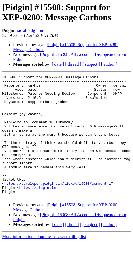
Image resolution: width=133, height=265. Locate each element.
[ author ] (109, 64)
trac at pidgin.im (29, 30)
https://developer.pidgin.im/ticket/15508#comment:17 (58, 205)
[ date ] (58, 64)
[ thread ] (73, 64)
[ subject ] (91, 64)
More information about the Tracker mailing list (44, 260)
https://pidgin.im (37, 210)
